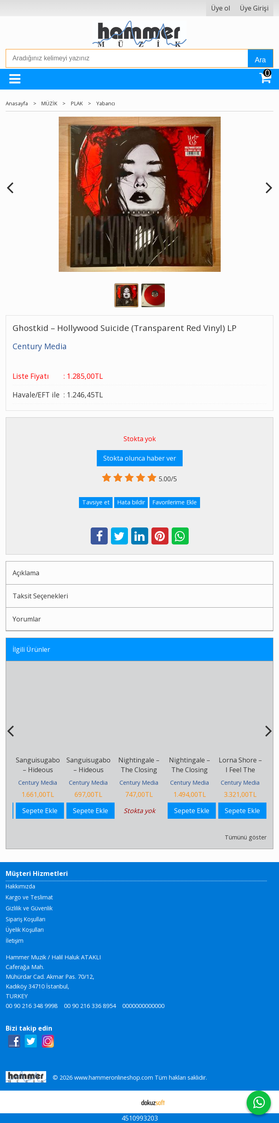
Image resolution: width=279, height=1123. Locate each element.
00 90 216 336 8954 (90, 1006)
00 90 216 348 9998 (32, 1006)
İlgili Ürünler (31, 649)
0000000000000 (143, 1006)
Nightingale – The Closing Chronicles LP (189, 770)
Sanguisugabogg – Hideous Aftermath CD (92, 770)
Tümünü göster (245, 837)
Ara (260, 60)
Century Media (37, 782)
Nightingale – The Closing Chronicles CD (139, 770)
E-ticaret (126, 1101)
